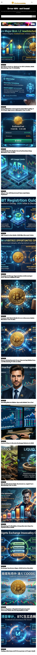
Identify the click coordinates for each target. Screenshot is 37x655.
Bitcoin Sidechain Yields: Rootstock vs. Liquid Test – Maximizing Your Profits (17, 484)
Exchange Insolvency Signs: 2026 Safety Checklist (17, 568)
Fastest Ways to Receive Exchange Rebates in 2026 (17, 443)
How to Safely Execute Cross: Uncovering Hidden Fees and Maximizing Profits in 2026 (18, 360)
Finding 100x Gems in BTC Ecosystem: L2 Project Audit (18, 651)
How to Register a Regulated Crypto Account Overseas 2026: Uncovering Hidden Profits (15, 609)
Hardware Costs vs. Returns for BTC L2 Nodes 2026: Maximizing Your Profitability (17, 67)
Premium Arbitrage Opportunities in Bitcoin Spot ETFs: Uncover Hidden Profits (16, 276)
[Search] (34, 16)
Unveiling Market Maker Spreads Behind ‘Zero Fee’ (17, 402)
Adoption (3, 64)
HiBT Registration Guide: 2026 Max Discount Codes (17, 235)
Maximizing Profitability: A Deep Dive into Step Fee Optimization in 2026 (17, 526)
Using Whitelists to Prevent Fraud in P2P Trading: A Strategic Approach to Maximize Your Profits (17, 109)
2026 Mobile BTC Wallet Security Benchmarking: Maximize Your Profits (16, 151)
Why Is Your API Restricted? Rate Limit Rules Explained (15, 193)
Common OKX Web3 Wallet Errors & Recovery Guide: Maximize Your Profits (17, 318)
